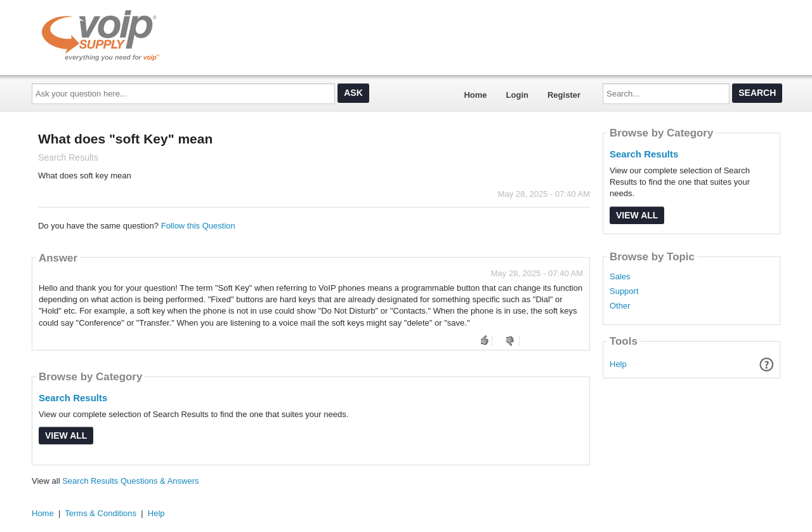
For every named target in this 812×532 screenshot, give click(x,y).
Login (517, 95)
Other (620, 306)
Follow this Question (198, 225)
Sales (620, 276)
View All (66, 435)
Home (475, 95)
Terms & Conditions (100, 513)
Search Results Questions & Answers (130, 481)
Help (618, 364)
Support (624, 291)
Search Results (73, 397)
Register (563, 95)
